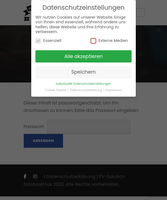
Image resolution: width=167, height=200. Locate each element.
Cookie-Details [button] (56, 90)
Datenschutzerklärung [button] (86, 90)
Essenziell (48, 40)
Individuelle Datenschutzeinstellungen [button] (83, 84)
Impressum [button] (114, 90)
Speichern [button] (83, 72)
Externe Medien (109, 40)
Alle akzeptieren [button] (83, 56)
